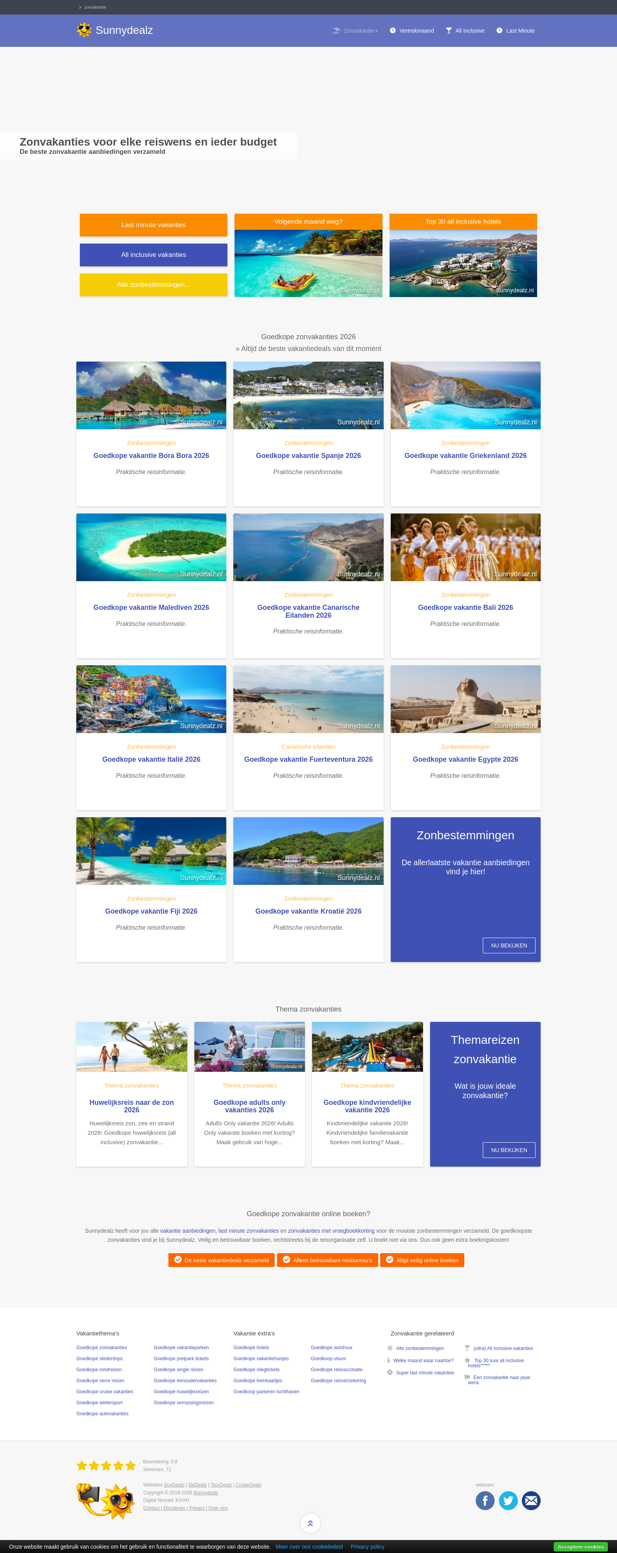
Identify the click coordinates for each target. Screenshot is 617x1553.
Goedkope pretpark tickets (181, 1358)
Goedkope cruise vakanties (104, 1391)
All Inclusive (470, 31)
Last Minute (520, 31)
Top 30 (463, 221)
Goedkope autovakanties (102, 1413)
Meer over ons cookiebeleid (309, 1547)
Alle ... (153, 284)
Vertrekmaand (417, 31)
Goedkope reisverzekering (338, 1380)
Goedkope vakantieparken (181, 1347)
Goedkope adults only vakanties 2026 (250, 1106)
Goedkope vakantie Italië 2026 (151, 759)
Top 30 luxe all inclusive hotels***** (496, 1363)
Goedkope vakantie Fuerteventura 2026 (308, 759)
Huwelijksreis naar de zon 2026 (132, 1106)
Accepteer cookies (581, 1546)
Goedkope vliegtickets (256, 1369)
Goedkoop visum (328, 1358)
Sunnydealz (206, 1493)
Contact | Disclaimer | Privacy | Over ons (185, 1508)
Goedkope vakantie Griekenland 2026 (466, 456)
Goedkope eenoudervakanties (185, 1380)
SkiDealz (197, 1485)
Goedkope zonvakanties (101, 1347)
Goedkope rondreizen (99, 1369)
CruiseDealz (248, 1485)
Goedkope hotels (251, 1347)
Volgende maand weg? (308, 221)
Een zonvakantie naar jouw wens (499, 1380)
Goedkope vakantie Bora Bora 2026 (151, 456)
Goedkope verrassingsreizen (184, 1402)
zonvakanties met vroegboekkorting (331, 1231)
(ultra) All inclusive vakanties (503, 1348)
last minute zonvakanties (248, 1231)
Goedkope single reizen (178, 1369)
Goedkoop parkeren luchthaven (266, 1391)
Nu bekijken (509, 945)
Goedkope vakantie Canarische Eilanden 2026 (308, 611)
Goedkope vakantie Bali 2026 (465, 607)
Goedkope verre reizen (100, 1380)
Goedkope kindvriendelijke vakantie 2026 (367, 1106)
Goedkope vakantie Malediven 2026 (151, 607)
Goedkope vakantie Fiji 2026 (151, 911)
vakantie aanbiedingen (187, 1231)
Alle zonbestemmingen (420, 1348)
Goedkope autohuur (332, 1347)
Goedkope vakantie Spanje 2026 (308, 456)
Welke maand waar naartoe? (423, 1360)
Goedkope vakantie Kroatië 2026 (308, 911)
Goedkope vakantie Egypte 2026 (465, 759)
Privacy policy (367, 1547)
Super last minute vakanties (425, 1373)
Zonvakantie (361, 31)
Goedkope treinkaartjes (257, 1380)
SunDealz (174, 1485)
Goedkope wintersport (99, 1402)
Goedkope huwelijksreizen (181, 1391)
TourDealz (221, 1485)
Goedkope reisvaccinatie (336, 1369)
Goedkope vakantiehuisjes (261, 1358)
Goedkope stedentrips (99, 1358)
